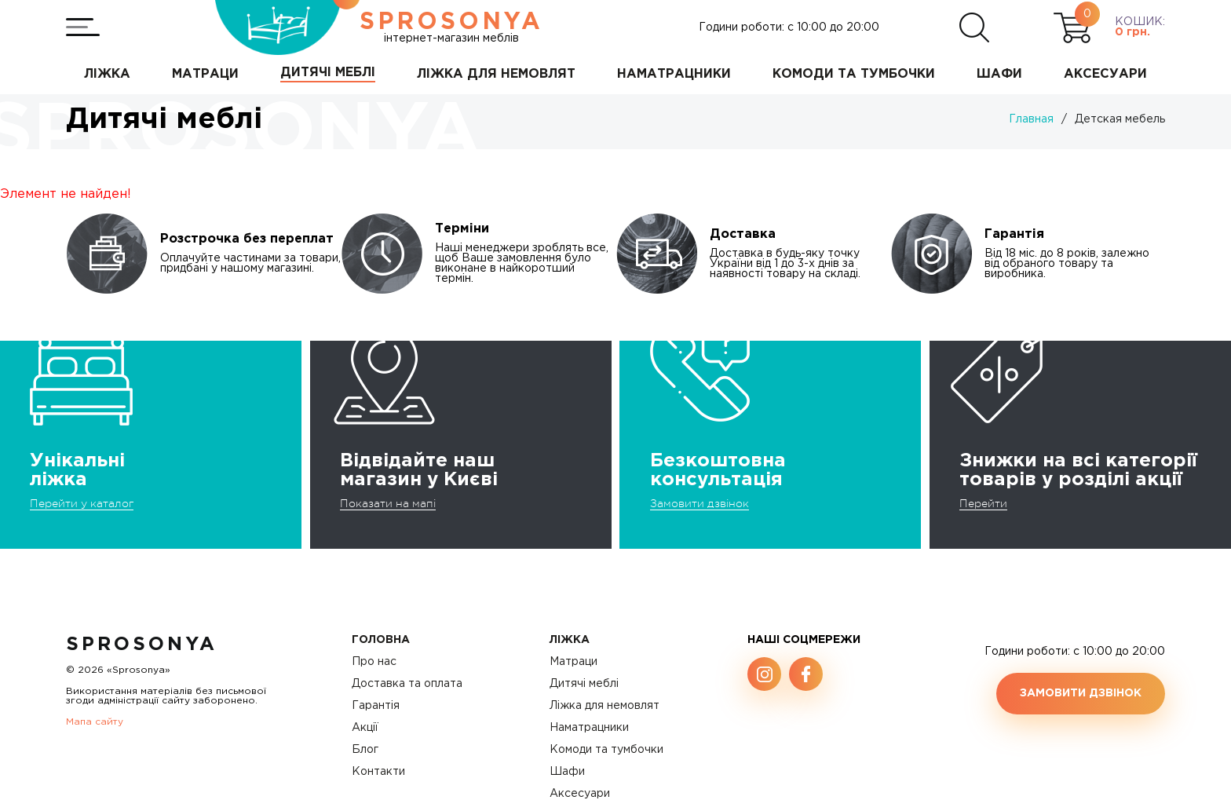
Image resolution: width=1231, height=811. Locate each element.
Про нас (374, 662)
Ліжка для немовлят (604, 706)
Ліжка (570, 640)
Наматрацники (589, 727)
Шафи (567, 771)
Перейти (983, 503)
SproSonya (141, 644)
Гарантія (376, 706)
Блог (365, 749)
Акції (365, 727)
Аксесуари (580, 793)
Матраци (573, 662)
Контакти (378, 771)
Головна (381, 640)
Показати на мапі (388, 503)
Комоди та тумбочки (606, 749)
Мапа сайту (94, 722)
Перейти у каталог (81, 503)
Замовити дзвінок (699, 503)
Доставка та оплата (407, 684)
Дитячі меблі (584, 684)
